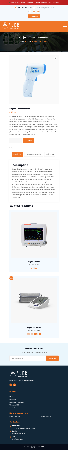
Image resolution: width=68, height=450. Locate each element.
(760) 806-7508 (26, 8)
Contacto (12, 408)
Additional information (33, 154)
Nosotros (12, 399)
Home (22, 41)
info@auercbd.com (47, 8)
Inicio (11, 396)
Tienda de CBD (14, 405)
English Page (34, 16)
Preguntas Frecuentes (16, 402)
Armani (18, 148)
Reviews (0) (50, 154)
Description (17, 154)
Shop (29, 41)
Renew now (38, 2)
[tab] (17, 154)
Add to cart (28, 141)
